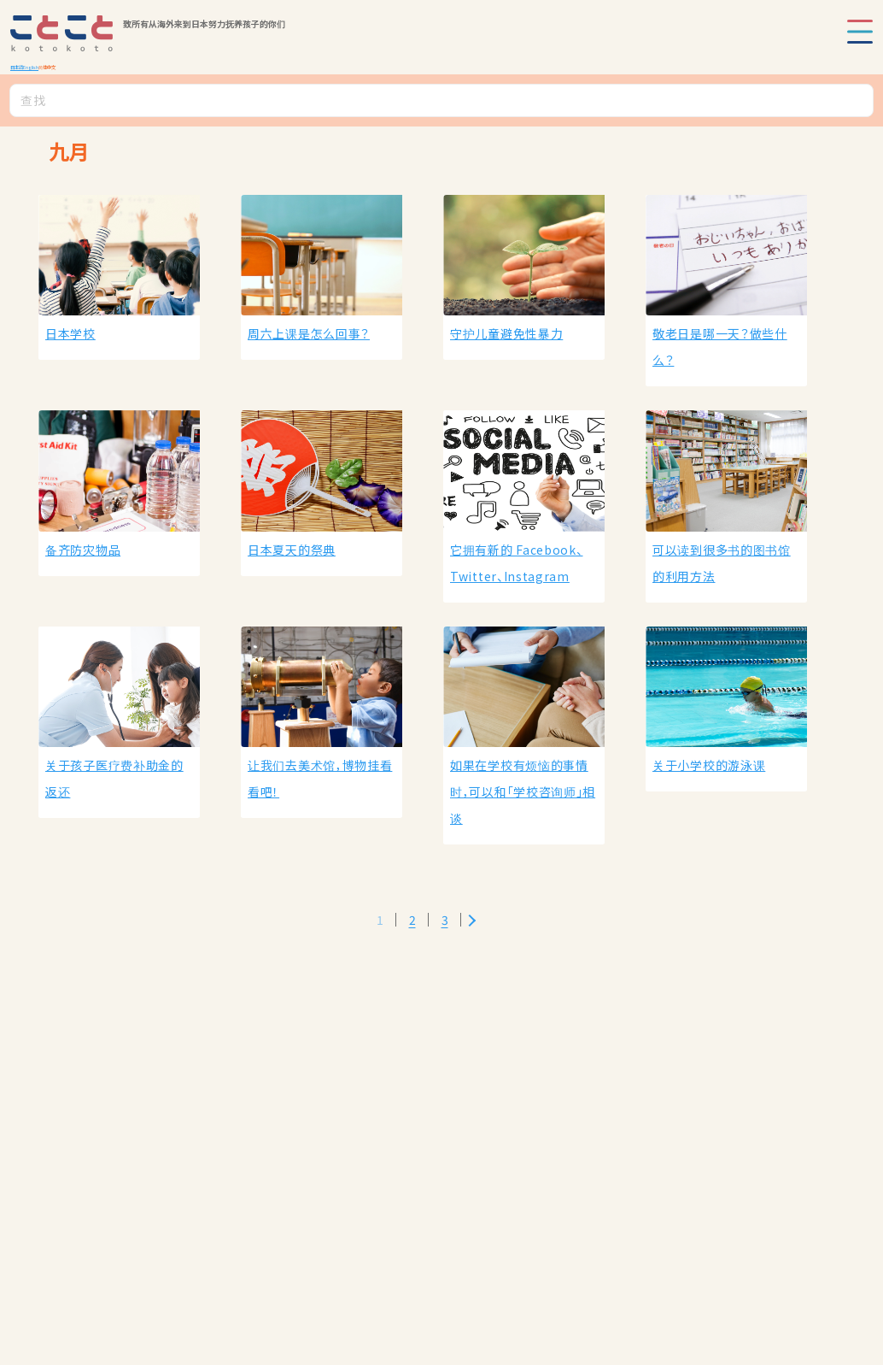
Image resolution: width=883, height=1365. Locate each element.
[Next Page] (471, 920)
